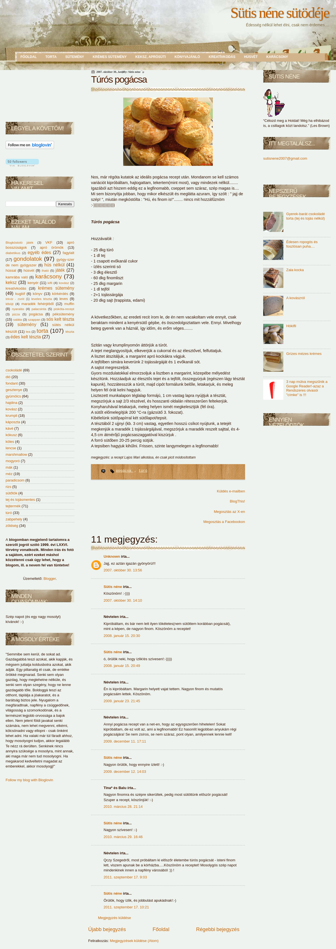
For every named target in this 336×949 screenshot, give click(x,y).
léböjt (10, 304)
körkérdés (61, 294)
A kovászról (295, 298)
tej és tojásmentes (20, 499)
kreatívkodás (17, 288)
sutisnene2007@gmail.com (285, 158)
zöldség (12, 526)
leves (64, 299)
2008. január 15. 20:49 (122, 666)
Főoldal (28, 57)
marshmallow (16, 454)
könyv (38, 294)
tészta (70, 331)
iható (46, 270)
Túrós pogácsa (119, 79)
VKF (51, 242)
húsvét (30, 270)
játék (60, 270)
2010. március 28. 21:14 (123, 806)
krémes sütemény (56, 288)
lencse (11, 448)
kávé (9, 428)
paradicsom (15, 480)
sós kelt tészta (60, 319)
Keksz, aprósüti (150, 57)
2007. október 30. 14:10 (123, 600)
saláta (18, 319)
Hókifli (291, 326)
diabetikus (14, 253)
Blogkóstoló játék (21, 242)
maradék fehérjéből (39, 304)
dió (8, 377)
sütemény (28, 324)
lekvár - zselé (16, 299)
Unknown (112, 556)
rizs (8, 487)
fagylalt (68, 253)
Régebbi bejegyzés (217, 929)
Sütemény (74, 57)
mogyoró (13, 461)
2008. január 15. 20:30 (122, 636)
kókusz (11, 435)
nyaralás (19, 309)
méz (9, 474)
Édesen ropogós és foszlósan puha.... (302, 244)
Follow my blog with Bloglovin (29, 780)
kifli (50, 283)
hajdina (11, 403)
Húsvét (251, 57)
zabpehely (14, 519)
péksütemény (63, 314)
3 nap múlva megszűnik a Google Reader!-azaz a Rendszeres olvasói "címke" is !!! (306, 388)
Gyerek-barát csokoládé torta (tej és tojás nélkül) (305, 216)
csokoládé (14, 370)
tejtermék (13, 506)
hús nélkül (55, 264)
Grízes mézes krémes (303, 354)
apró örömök (54, 247)
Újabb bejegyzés (107, 929)
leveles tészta (42, 299)
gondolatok (28, 258)
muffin (69, 304)
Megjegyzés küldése (114, 918)
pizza (17, 314)
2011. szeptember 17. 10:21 (126, 907)
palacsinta (40, 309)
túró (9, 513)
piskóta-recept (64, 309)
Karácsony (277, 57)
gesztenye (14, 390)
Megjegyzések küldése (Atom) (134, 941)
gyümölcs (13, 396)
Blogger (49, 578)
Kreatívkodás (222, 57)
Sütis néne (113, 587)
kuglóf (21, 294)
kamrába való (17, 277)
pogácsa (37, 314)
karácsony (49, 276)
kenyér (33, 283)
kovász (64, 283)
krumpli (11, 415)
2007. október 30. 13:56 (123, 570)
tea (28, 331)
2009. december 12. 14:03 (125, 771)
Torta (51, 57)
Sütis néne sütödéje (279, 12)
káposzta (13, 422)
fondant (12, 383)
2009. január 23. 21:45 (122, 701)
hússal (12, 270)
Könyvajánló (187, 57)
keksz (12, 282)
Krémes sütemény (110, 57)
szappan (34, 319)
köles (10, 441)
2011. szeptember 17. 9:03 (125, 877)
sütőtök (11, 493)
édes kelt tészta (26, 336)
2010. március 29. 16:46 (123, 837)
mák (9, 467)
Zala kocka (295, 270)
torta (43, 330)
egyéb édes (40, 252)
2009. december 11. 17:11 (125, 741)
